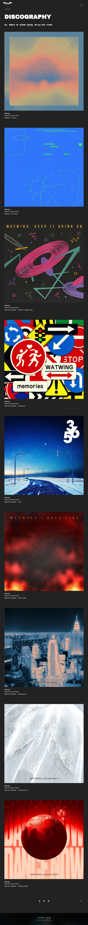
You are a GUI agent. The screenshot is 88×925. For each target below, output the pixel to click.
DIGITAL (30, 25)
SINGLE (12, 25)
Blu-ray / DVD (40, 25)
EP (17, 25)
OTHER (49, 25)
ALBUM (22, 25)
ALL (6, 25)
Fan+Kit (48, 917)
